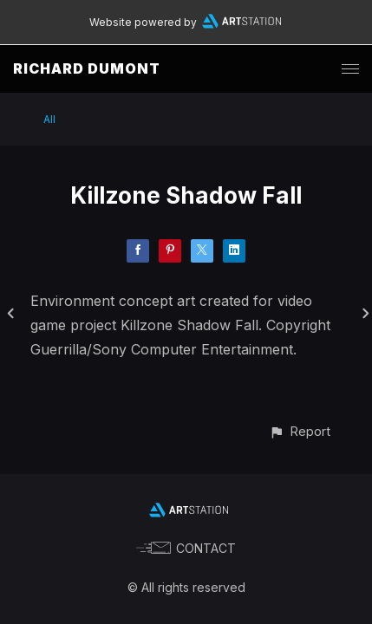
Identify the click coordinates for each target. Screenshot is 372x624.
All (49, 119)
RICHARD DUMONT (86, 68)
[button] (299, 431)
